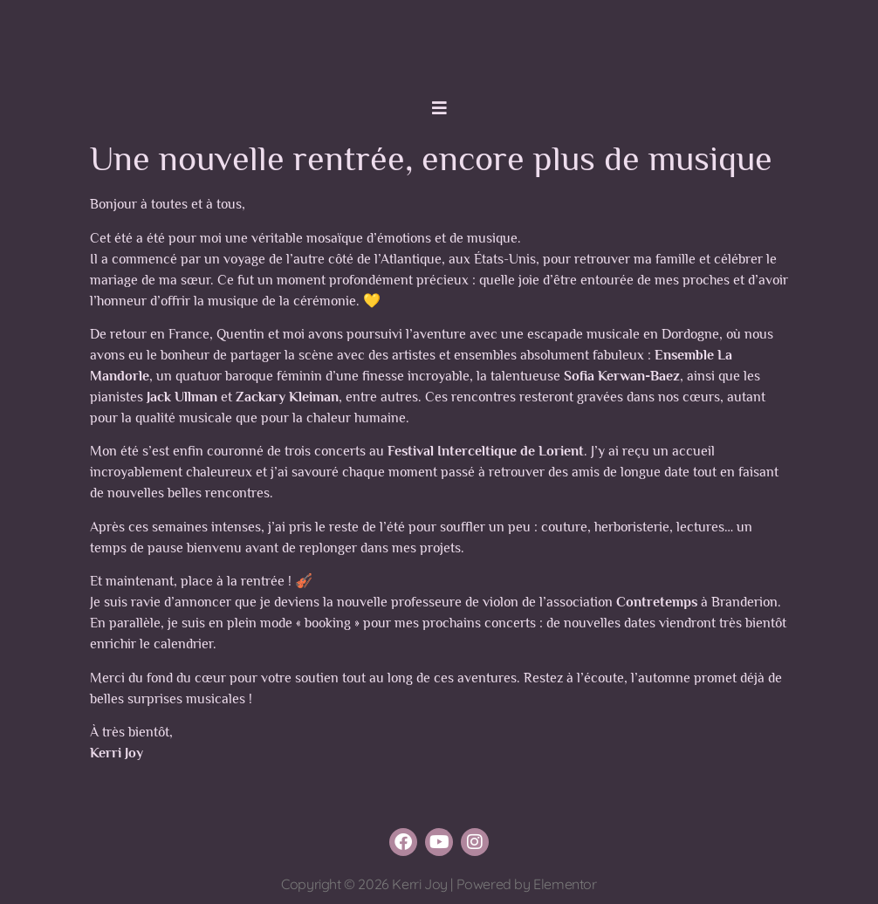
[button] (439, 107)
